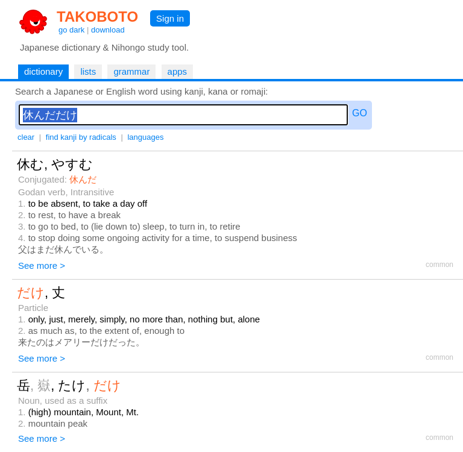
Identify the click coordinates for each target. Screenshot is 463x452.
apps (177, 71)
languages (145, 137)
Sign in (170, 18)
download (108, 29)
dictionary (43, 71)
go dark (71, 29)
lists (88, 71)
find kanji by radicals (81, 137)
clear (25, 137)
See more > (41, 265)
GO (359, 113)
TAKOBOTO (97, 16)
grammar (131, 71)
